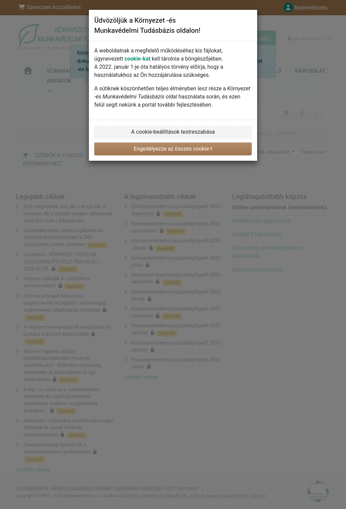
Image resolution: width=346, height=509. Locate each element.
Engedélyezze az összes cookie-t (173, 149)
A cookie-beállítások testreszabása (173, 132)
